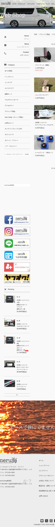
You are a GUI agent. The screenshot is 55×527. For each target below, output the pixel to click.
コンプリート (43, 470)
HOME (14, 4)
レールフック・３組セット (44, 152)
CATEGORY (31, 4)
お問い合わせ (43, 496)
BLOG (48, 4)
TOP (35, 34)
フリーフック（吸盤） (42, 65)
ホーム (41, 460)
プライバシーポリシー (46, 475)
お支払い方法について (46, 480)
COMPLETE (40, 4)
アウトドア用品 (44, 34)
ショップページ (44, 465)
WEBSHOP (22, 4)
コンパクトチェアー (42, 95)
